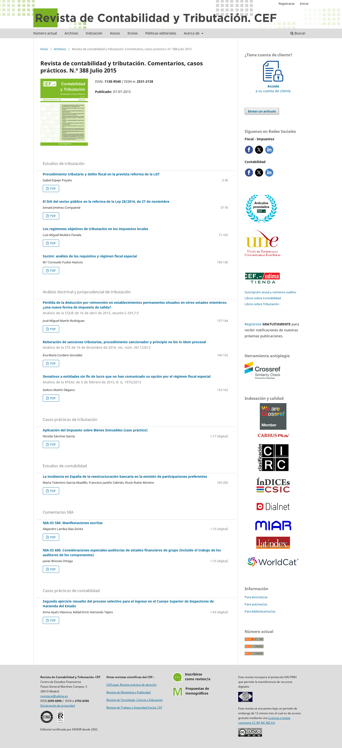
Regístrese (253, 324)
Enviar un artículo (262, 111)
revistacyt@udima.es (54, 696)
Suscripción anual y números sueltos (270, 292)
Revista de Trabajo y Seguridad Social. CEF (134, 707)
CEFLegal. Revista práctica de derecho (131, 685)
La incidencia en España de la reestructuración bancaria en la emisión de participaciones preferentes (125, 476)
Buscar (297, 33)
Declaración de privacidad (57, 706)
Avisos (115, 33)
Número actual (45, 33)
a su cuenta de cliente (273, 86)
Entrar (304, 3)
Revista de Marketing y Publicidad (128, 692)
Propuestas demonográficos (197, 690)
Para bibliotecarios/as (260, 611)
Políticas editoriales (160, 33)
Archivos (71, 33)
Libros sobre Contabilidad (263, 298)
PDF (52, 188)
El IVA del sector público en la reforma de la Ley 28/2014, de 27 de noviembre (106, 201)
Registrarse (286, 3)
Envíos (133, 33)
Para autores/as (256, 604)
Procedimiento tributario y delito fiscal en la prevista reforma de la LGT (101, 174)
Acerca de (192, 33)
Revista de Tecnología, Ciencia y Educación (134, 700)
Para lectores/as (256, 597)
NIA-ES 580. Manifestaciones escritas (73, 523)
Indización (94, 33)
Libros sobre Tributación (262, 304)
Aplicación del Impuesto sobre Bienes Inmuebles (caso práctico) (95, 430)
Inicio (44, 49)
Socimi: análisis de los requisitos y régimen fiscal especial (90, 256)
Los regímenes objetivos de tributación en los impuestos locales (95, 229)
